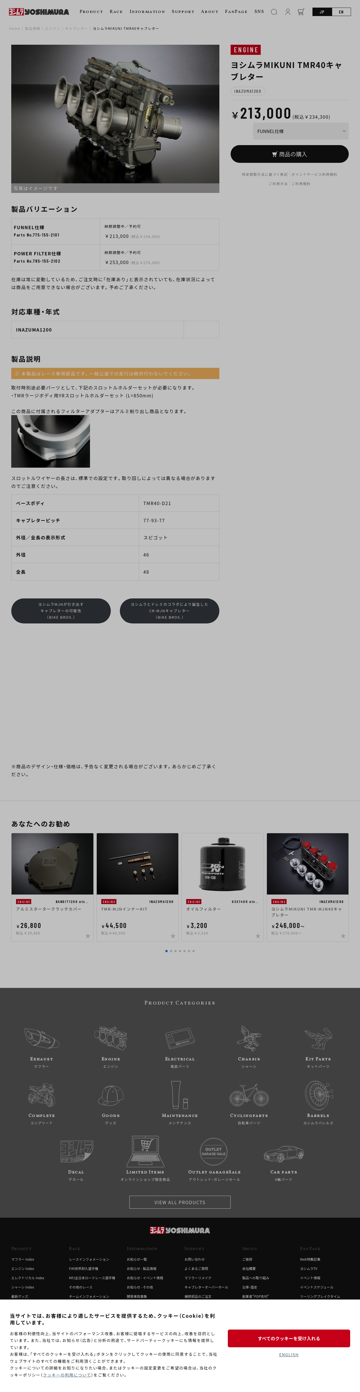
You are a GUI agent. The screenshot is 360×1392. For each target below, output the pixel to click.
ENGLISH (289, 1354)
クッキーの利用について (67, 1375)
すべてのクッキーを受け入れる (289, 1338)
